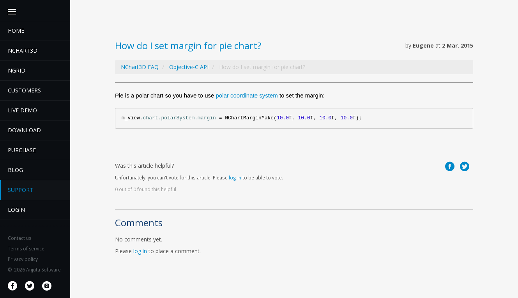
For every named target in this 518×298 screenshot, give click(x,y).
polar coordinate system (247, 95)
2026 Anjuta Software (34, 269)
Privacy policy (23, 259)
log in (235, 177)
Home (16, 30)
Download (24, 130)
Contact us (19, 238)
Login (16, 209)
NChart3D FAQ (140, 67)
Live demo (22, 110)
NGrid (16, 70)
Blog (15, 170)
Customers (24, 90)
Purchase (22, 150)
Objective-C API (189, 67)
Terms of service (26, 248)
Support (20, 189)
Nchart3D (22, 50)
